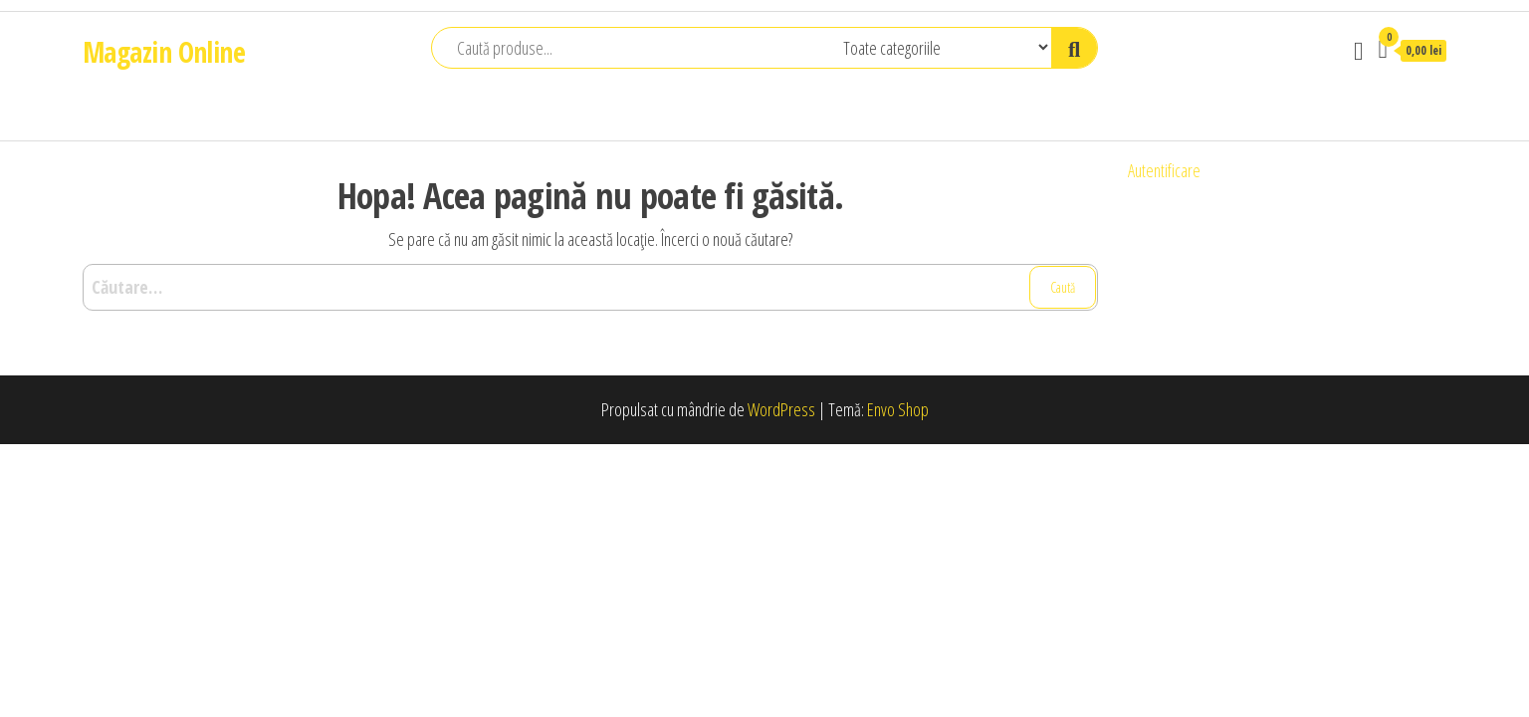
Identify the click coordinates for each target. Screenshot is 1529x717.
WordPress (781, 409)
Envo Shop (898, 409)
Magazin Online (164, 52)
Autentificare (1164, 170)
